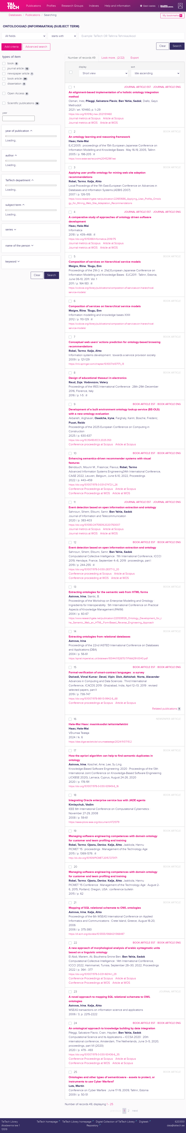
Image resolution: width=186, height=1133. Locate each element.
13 (75, 587)
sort (133, 67)
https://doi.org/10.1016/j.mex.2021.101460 (90, 114)
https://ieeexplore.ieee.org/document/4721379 (94, 822)
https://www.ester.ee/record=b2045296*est (92, 158)
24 (75, 1023)
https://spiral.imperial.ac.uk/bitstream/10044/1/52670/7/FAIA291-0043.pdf (108, 658)
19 (75, 831)
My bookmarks (172, 15)
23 (75, 991)
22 (75, 943)
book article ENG (169, 404)
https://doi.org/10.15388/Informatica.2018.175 (92, 239)
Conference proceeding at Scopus (90, 573)
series (11, 229)
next (135, 1111)
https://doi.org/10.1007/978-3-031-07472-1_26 (93, 484)
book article (17, 79)
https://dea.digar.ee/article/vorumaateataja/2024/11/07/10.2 (100, 741)
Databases (15, 15)
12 (75, 542)
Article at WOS (109, 123)
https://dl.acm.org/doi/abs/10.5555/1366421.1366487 (96, 934)
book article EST (144, 404)
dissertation (16, 84)
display (82, 67)
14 (75, 631)
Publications (32, 15)
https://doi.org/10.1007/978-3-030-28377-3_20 (94, 569)
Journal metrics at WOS (83, 123)
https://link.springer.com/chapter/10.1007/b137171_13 (96, 363)
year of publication (19, 131)
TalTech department (19, 180)
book (12, 63)
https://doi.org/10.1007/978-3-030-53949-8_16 (94, 786)
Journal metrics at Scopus (84, 118)
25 (75, 1072)
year (4, 113)
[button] (180, 6)
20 (75, 867)
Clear (162, 46)
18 (75, 795)
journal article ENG (167, 87)
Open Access (18, 93)
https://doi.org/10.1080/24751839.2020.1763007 (94, 524)
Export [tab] (135, 58)
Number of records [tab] (81, 58)
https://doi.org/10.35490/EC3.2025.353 (90, 440)
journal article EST (137, 87)
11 (75, 502)
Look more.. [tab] (113, 58)
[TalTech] (13, 5)
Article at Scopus (113, 118)
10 (75, 453)
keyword (12, 261)
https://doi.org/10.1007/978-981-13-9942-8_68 (93, 698)
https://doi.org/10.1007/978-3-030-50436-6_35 (94, 1054)
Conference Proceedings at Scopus (91, 489)
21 (75, 902)
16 (75, 719)
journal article (18, 68)
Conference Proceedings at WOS (89, 493)
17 (75, 750)
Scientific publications (23, 103)
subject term (15, 205)
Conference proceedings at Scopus (91, 444)
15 (75, 667)
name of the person (19, 245)
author (11, 155)
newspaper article (20, 73)
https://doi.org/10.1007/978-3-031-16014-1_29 (92, 974)
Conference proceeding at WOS (89, 578)
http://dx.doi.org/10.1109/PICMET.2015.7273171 (93, 857)
